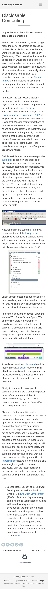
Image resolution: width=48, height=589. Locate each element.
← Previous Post (12, 550)
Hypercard (30, 364)
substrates (7, 160)
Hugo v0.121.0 (10, 581)
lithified (38, 583)
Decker (22, 367)
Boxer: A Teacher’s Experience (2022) (21, 115)
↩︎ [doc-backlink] (19, 535)
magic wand (9, 461)
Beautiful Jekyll (21, 583)
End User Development (32, 494)
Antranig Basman (12, 4)
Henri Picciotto (27, 108)
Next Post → (38, 550)
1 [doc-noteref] (20, 56)
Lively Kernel (32, 233)
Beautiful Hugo (38, 581)
